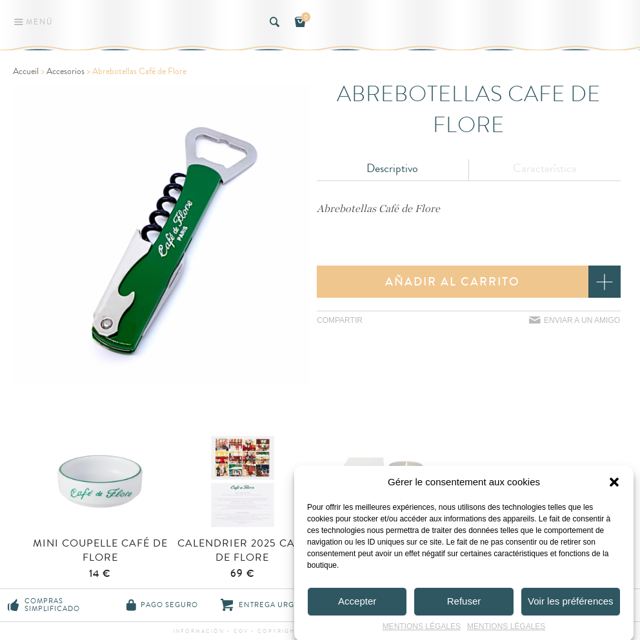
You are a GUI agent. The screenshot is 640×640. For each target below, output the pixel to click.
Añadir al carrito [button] (452, 281)
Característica (545, 168)
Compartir (340, 320)
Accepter (357, 604)
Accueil (26, 71)
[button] (614, 485)
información (200, 631)
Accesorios (65, 71)
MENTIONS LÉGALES (422, 630)
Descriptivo (392, 168)
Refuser (464, 604)
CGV (241, 631)
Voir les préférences (571, 604)
